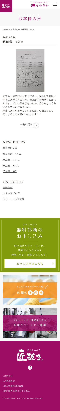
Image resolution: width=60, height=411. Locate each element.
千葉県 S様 (10, 171)
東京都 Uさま (11, 159)
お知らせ (8, 187)
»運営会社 (8, 376)
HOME (5, 29)
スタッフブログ (11, 193)
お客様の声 (15, 29)
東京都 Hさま (11, 165)
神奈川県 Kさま (12, 154)
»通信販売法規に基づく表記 (16, 391)
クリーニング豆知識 (14, 199)
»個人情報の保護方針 (13, 386)
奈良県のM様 (10, 148)
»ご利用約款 (9, 381)
